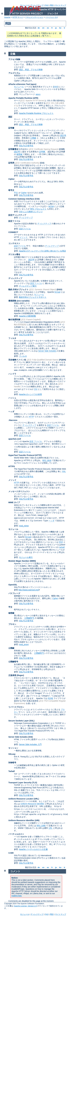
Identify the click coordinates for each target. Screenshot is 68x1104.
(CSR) (62, 149)
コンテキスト (14, 243)
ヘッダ (11, 411)
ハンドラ (12, 374)
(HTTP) (38, 455)
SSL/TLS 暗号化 (26, 146)
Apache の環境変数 (27, 316)
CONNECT (13, 232)
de (38, 28)
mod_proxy (24, 644)
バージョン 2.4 (51, 17)
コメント (15, 871)
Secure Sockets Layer (18, 721)
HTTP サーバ (17, 17)
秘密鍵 (19, 154)
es (47, 28)
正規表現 (12, 675)
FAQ (47, 5)
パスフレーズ (14, 593)
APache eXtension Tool (19, 84)
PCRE (50, 698)
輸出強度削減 (14, 319)
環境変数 (12, 301)
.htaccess (12, 420)
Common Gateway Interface (21, 199)
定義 (12, 54)
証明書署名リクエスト (18, 149)
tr (64, 28)
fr (52, 28)
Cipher (11, 179)
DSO (55, 87)
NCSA (51, 206)
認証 (10, 117)
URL (50, 828)
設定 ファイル (36, 441)
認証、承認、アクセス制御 (31, 69)
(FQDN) (62, 360)
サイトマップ (60, 5)
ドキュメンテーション (34, 17)
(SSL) (31, 721)
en (43, 28)
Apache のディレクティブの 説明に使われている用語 (42, 251)
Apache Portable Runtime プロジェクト (36, 113)
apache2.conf (14, 439)
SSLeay (12, 754)
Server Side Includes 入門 (30, 744)
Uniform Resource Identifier (32, 804)
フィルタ (12, 338)
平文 (16, 193)
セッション (13, 748)
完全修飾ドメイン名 (17, 360)
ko (60, 28)
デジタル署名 (14, 254)
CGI (35, 389)
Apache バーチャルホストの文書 (33, 849)
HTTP (31, 417)
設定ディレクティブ (17, 215)
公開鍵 (33, 138)
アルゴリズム (14, 73)
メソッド (23, 237)
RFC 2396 (41, 825)
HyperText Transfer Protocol (21, 455)
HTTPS (11, 466)
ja (56, 28)
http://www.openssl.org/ (28, 590)
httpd (57, 292)
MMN (33, 561)
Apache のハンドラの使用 (30, 394)
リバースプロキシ (16, 707)
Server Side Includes (47, 351)
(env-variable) (23, 301)
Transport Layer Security (19, 782)
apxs (38, 94)
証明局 (11, 163)
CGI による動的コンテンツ (31, 211)
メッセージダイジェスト (19, 491)
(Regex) (20, 675)
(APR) (35, 98)
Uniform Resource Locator (20, 799)
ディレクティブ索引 (28, 286)
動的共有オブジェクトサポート (32, 297)
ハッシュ (12, 398)
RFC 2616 (46, 460)
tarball (62, 547)
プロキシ (12, 624)
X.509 (11, 853)
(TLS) (34, 782)
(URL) (36, 799)
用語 (52, 5)
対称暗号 (12, 762)
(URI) (37, 820)
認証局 (63, 135)
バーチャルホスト (16, 834)
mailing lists (16, 896)
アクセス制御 (14, 59)
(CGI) (37, 199)
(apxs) (33, 84)
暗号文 (11, 190)
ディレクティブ (37, 5)
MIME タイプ (14, 502)
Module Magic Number (18, 561)
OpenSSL (12, 585)
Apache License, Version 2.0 (25, 906)
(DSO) (59, 289)
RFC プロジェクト (38, 209)
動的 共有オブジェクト (18, 289)
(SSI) (30, 737)
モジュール (24, 5)
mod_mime (24, 526)
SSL (64, 471)
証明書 (11, 128)
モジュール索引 (26, 557)
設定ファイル (14, 221)
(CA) (42, 163)
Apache (7, 17)
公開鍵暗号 (29, 618)
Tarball (11, 771)
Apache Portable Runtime (20, 98)
